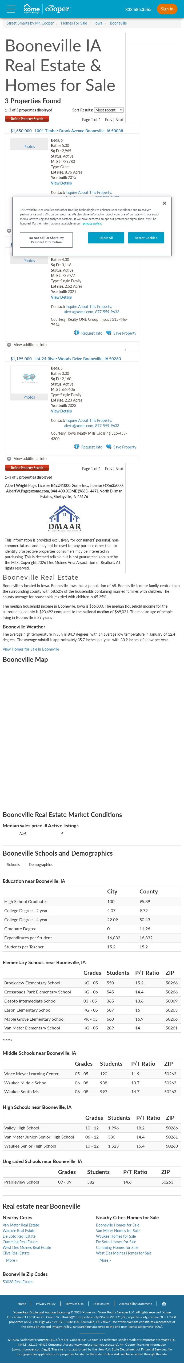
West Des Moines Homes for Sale (123, 1253)
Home (22, 1304)
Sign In (167, 8)
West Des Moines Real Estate (27, 1247)
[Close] (164, 203)
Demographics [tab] (41, 864)
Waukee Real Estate (19, 1230)
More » (7, 1040)
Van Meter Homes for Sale (117, 1230)
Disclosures (101, 1304)
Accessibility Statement (135, 1304)
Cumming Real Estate (20, 1242)
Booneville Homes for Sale (117, 1225)
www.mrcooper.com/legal (31, 1349)
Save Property (121, 332)
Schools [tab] (13, 864)
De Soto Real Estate (19, 1236)
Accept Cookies (146, 237)
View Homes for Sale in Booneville (31, 649)
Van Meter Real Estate (21, 1225)
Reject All (106, 237)
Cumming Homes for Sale (117, 1247)
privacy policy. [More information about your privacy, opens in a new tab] (92, 223)
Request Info (88, 332)
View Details (61, 183)
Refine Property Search (27, 119)
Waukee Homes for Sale (116, 1236)
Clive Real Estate (16, 1253)
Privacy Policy (45, 1304)
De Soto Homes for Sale (116, 1242)
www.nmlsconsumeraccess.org (95, 1344)
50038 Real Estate (18, 1282)
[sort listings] (108, 110)
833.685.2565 (138, 9)
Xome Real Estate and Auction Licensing (41, 1312)
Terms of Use (74, 1304)
